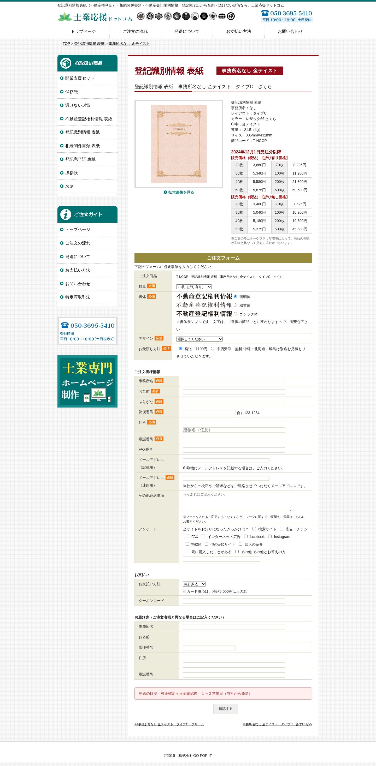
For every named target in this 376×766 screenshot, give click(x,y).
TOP (66, 43)
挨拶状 (71, 173)
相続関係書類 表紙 (82, 145)
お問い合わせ (290, 31)
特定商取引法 (77, 297)
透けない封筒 (77, 105)
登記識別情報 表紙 (89, 43)
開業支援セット (80, 78)
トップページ (83, 31)
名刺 (69, 186)
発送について (186, 31)
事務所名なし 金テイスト (129, 43)
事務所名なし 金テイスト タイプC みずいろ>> (277, 728)
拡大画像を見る (181, 192)
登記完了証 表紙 (80, 159)
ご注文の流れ (135, 31)
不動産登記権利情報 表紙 (88, 119)
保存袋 (71, 91)
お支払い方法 (238, 31)
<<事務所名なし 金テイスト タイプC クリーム (169, 728)
